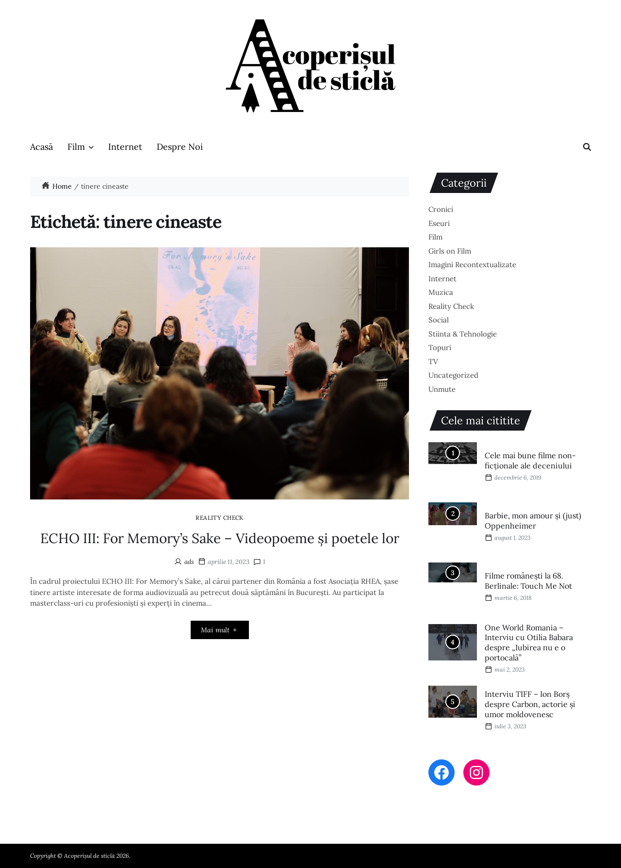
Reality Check (220, 517)
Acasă (41, 146)
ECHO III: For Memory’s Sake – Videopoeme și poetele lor (219, 538)
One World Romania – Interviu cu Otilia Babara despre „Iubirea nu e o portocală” (529, 642)
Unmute (442, 389)
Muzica (440, 292)
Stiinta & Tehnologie (462, 333)
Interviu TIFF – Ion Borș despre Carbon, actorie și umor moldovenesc (530, 704)
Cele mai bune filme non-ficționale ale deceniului (530, 460)
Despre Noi (180, 146)
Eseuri (439, 223)
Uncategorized (453, 375)
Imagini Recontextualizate (472, 264)
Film (80, 146)
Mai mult (219, 630)
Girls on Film (449, 251)
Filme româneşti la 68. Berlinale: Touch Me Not (528, 581)
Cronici (440, 209)
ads (189, 562)
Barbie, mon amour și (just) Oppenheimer (533, 520)
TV (433, 361)
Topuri (439, 347)
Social (438, 319)
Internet (125, 146)
